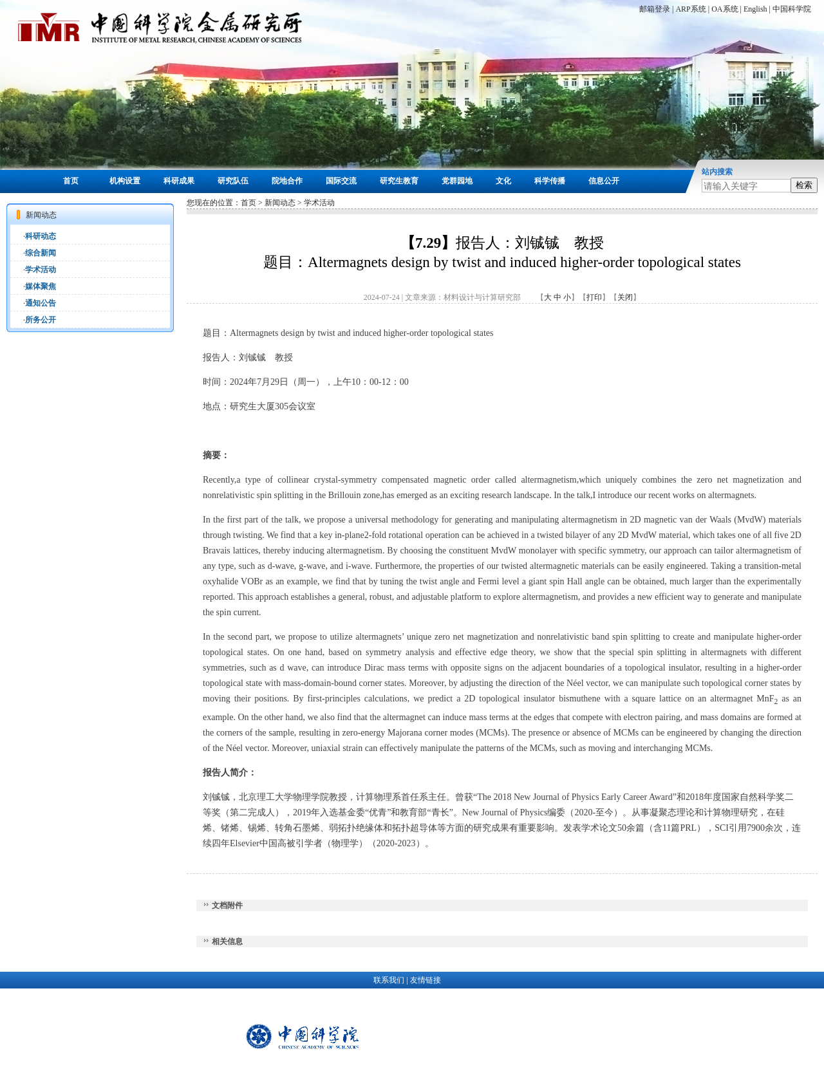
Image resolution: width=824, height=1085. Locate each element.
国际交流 (341, 180)
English (755, 9)
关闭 (625, 297)
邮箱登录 (654, 9)
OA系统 (724, 9)
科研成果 (179, 180)
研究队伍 (233, 180)
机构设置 (124, 180)
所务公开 (40, 319)
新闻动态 (280, 202)
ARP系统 (690, 9)
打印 (594, 297)
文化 (503, 180)
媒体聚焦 (40, 286)
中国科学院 (791, 9)
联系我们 (388, 980)
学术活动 (40, 269)
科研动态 (40, 236)
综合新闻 (40, 252)
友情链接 (425, 980)
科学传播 (549, 180)
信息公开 (603, 180)
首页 (71, 180)
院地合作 (287, 180)
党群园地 (457, 180)
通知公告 (40, 303)
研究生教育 (399, 180)
